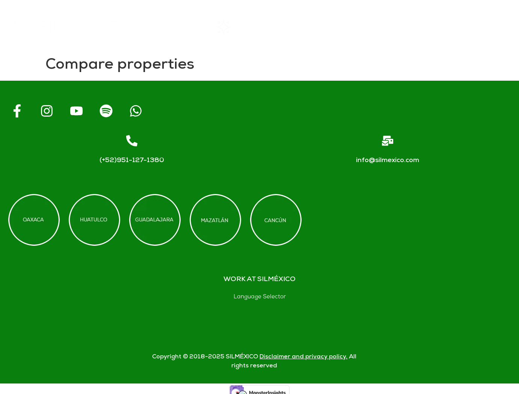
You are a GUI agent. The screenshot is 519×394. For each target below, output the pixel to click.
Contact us (424, 27)
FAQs (361, 27)
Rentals (235, 27)
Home (176, 27)
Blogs (487, 27)
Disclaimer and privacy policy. (303, 357)
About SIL (300, 27)
